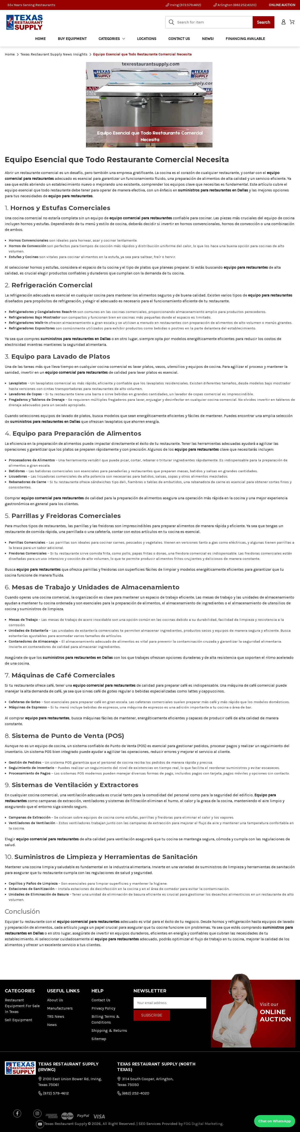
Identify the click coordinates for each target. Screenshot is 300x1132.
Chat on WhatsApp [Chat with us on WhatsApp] (274, 1121)
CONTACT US (179, 38)
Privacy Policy (103, 1008)
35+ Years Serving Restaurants (31, 5)
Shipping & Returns (109, 1030)
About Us (55, 1000)
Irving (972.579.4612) (183, 5)
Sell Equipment (18, 1020)
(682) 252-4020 (133, 1093)
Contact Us (101, 1000)
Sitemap (99, 1038)
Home (40, 38)
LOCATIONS (146, 38)
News (52, 1024)
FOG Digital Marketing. (203, 1123)
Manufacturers (60, 1008)
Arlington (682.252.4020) (235, 5)
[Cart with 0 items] (292, 22)
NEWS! (208, 38)
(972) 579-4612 (53, 1093)
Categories (112, 38)
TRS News (55, 1016)
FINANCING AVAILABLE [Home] (245, 38)
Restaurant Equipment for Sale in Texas (22, 1006)
